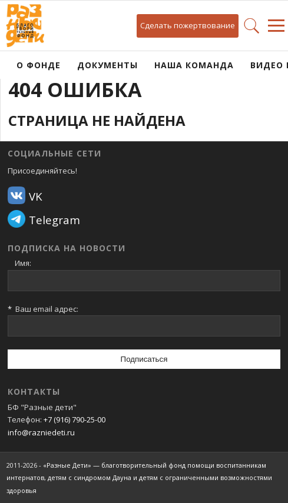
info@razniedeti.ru (41, 432)
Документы (107, 65)
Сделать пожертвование (187, 25)
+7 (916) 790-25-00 (74, 419)
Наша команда (194, 65)
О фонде (38, 65)
